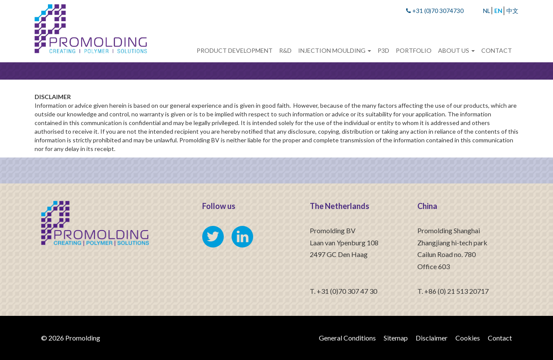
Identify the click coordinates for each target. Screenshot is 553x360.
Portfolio (414, 50)
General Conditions (347, 338)
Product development (235, 50)
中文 (512, 10)
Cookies (467, 338)
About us (456, 50)
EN (498, 10)
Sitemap (396, 338)
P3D (383, 50)
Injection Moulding (334, 50)
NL (486, 10)
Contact (496, 50)
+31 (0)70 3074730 (435, 10)
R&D (285, 50)
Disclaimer (432, 338)
